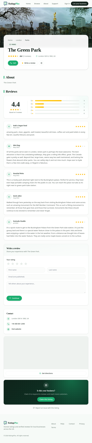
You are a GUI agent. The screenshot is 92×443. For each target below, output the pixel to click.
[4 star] (21, 264)
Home (28, 4)
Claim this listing (46, 399)
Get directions (46, 373)
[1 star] (8, 264)
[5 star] (26, 264)
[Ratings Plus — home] (11, 4)
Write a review (28, 63)
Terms (53, 427)
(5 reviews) (27, 56)
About (46, 4)
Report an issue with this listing (46, 408)
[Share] (41, 63)
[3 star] (17, 264)
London (19, 40)
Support (55, 4)
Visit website (16, 329)
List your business (80, 4)
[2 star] (13, 264)
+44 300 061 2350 (18, 324)
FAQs (62, 424)
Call (13, 63)
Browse (37, 4)
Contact (72, 424)
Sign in (67, 4)
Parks (27, 40)
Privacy (82, 424)
